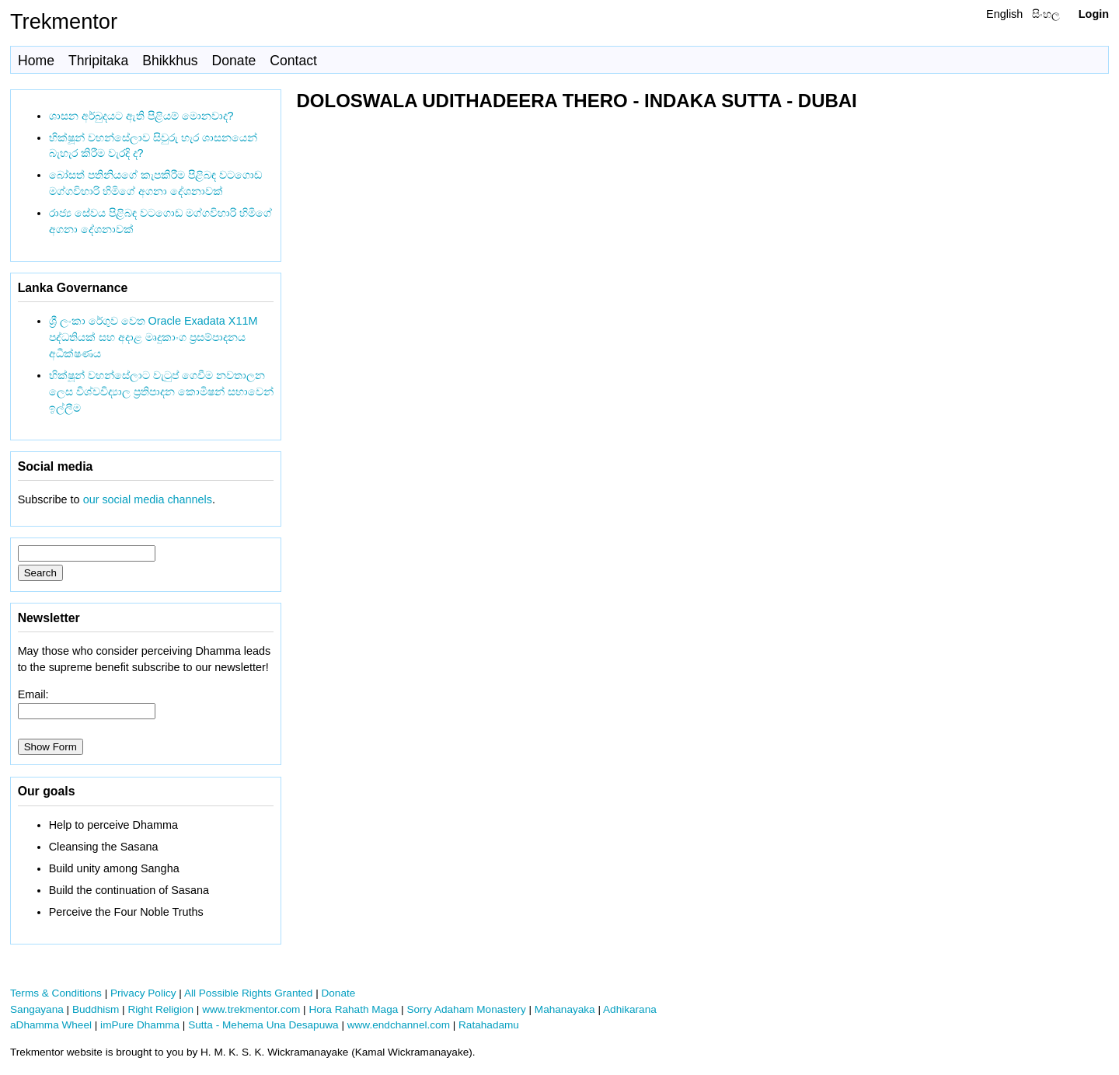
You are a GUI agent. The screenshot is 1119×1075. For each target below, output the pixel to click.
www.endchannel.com (398, 1025)
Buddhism (95, 1009)
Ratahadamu (488, 1025)
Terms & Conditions (56, 993)
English (1004, 14)
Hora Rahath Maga (353, 1009)
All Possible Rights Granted (248, 993)
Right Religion (160, 1009)
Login (1094, 14)
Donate (234, 60)
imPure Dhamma (140, 1025)
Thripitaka (98, 60)
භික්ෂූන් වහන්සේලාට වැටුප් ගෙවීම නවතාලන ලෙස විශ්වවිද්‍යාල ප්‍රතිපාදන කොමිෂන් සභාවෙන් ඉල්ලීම (161, 391)
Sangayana (37, 1009)
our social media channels (147, 499)
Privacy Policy (143, 993)
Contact (293, 60)
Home (36, 60)
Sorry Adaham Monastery (465, 1009)
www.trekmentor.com (251, 1009)
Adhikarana (630, 1009)
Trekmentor (63, 21)
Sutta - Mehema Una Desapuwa (263, 1025)
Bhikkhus (169, 60)
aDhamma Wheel (51, 1025)
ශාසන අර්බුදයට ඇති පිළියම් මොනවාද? (141, 116)
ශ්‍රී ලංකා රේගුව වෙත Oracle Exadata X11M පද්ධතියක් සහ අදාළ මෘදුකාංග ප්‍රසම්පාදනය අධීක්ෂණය (153, 337)
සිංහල (1046, 14)
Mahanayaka (565, 1009)
